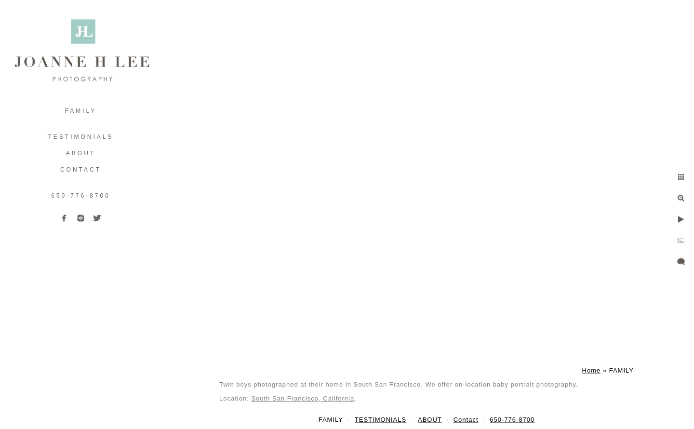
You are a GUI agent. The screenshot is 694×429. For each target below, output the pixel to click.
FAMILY (81, 110)
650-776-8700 (80, 195)
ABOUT (80, 153)
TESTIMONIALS (80, 137)
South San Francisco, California (302, 398)
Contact (80, 169)
